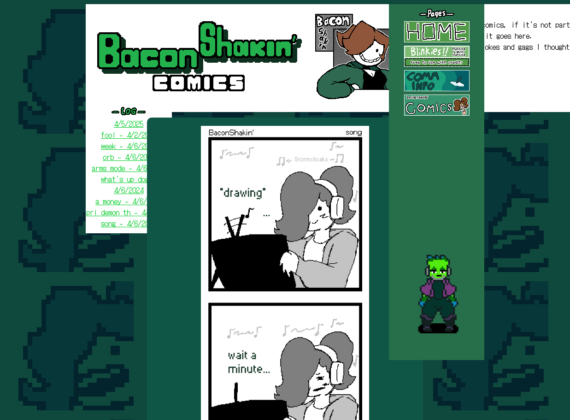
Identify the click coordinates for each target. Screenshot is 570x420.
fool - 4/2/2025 (128, 134)
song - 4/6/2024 (128, 223)
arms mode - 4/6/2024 (128, 167)
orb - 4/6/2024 (128, 156)
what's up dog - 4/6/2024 (128, 184)
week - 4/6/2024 (128, 145)
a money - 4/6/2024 (128, 201)
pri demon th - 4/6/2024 (128, 212)
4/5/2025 (128, 123)
